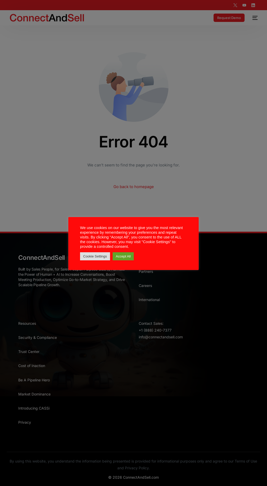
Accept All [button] (123, 256)
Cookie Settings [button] (95, 256)
